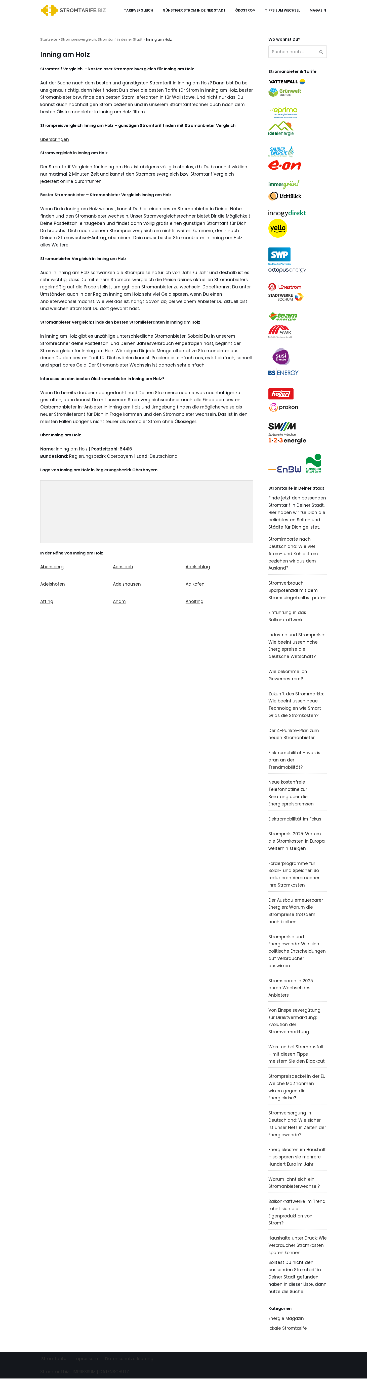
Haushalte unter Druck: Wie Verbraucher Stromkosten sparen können (297, 1248)
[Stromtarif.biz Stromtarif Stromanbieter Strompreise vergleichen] (74, 10)
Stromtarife (53, 1362)
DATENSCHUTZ (114, 1375)
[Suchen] (292, 51)
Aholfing (194, 602)
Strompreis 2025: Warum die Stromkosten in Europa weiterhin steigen (296, 843)
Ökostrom (245, 10)
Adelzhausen (127, 585)
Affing (46, 602)
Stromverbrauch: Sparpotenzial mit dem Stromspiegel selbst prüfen (297, 591)
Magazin (318, 10)
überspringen (54, 139)
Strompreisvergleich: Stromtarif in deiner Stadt (102, 39)
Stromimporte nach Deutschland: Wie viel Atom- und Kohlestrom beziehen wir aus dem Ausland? (293, 554)
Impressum (85, 1362)
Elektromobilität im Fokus (295, 821)
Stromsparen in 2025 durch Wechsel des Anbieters (290, 990)
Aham (119, 602)
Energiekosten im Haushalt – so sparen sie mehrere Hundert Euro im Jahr (297, 1160)
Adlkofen (195, 585)
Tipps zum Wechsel (282, 10)
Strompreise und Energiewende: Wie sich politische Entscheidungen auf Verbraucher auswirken (297, 953)
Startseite (48, 39)
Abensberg (52, 568)
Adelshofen (52, 585)
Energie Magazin (286, 1322)
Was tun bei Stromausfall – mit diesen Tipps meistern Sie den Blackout (296, 1056)
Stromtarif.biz (54, 1375)
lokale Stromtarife (287, 1332)
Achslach (123, 568)
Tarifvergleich (138, 10)
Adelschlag (198, 568)
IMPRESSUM (84, 1375)
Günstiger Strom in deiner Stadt (194, 10)
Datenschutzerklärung (129, 1362)
